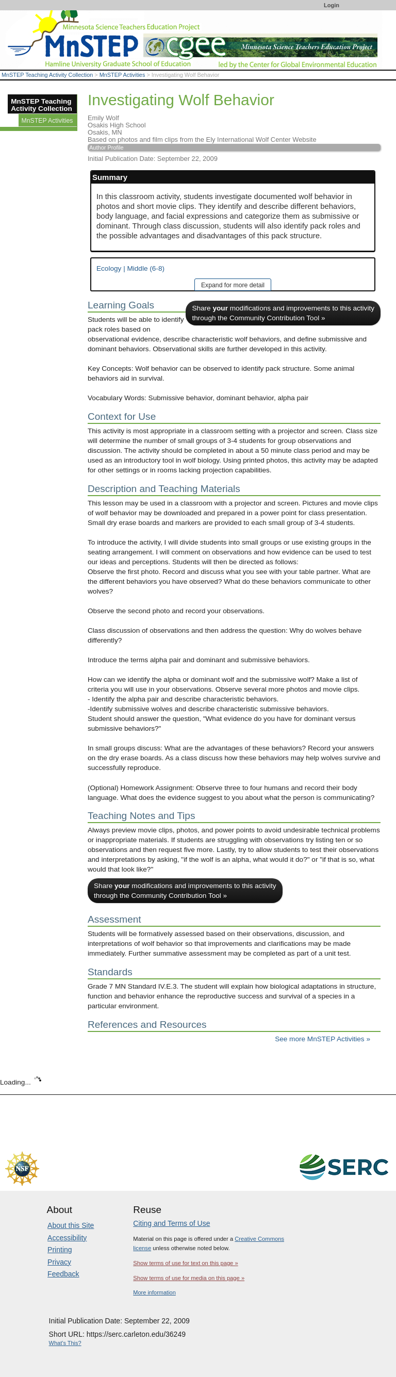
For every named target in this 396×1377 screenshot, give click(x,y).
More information (154, 1292)
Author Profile (106, 147)
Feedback (63, 1274)
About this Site (70, 1225)
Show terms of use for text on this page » (185, 1263)
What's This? (65, 1343)
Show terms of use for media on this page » (188, 1278)
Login (331, 5)
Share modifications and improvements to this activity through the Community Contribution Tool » (283, 313)
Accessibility (67, 1238)
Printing (59, 1249)
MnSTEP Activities (122, 75)
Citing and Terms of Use (171, 1223)
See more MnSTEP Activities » (322, 1039)
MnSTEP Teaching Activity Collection (47, 75)
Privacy (59, 1262)
